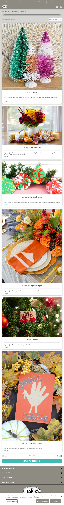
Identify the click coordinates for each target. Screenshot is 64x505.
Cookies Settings (12, 501)
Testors (4, 11)
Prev (5, 456)
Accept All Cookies (42, 501)
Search (61, 7)
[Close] (61, 496)
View (5, 101)
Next (59, 456)
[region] (32, 499)
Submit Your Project (32, 461)
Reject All (55, 501)
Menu (57, 7)
